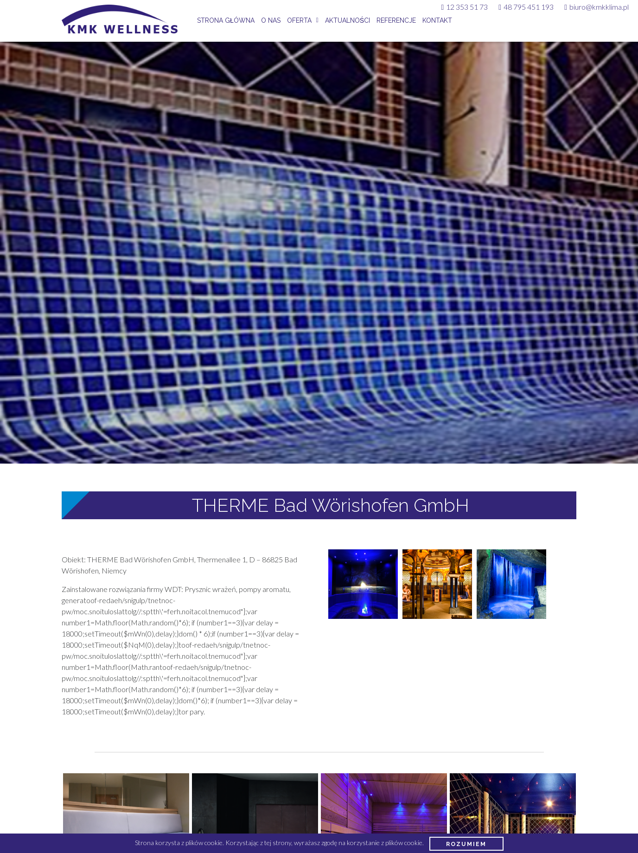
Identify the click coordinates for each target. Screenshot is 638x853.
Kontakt (437, 20)
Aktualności (347, 20)
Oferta (299, 20)
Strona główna (226, 20)
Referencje (396, 20)
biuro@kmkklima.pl (596, 6)
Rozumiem (466, 843)
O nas (271, 20)
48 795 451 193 (526, 6)
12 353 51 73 (464, 6)
